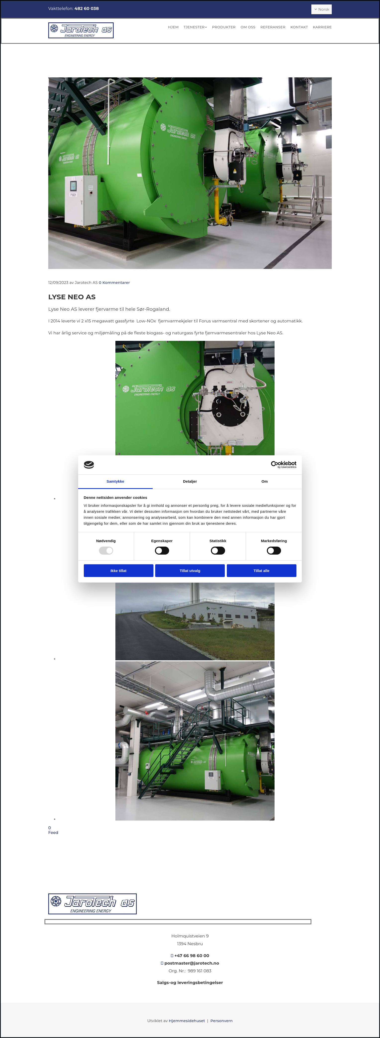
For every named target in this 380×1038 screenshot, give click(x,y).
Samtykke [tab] (115, 481)
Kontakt (299, 27)
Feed (53, 832)
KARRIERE (322, 27)
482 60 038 (86, 8)
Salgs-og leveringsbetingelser (190, 982)
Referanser (272, 27)
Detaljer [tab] (190, 481)
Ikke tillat (118, 571)
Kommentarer (114, 282)
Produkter (224, 27)
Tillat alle (262, 571)
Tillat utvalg (190, 571)
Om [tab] (264, 481)
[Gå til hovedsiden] (81, 37)
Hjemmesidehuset (187, 1020)
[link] (193, 27)
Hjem (173, 27)
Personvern (221, 1020)
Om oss (247, 27)
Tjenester (194, 27)
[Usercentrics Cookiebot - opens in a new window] (274, 464)
